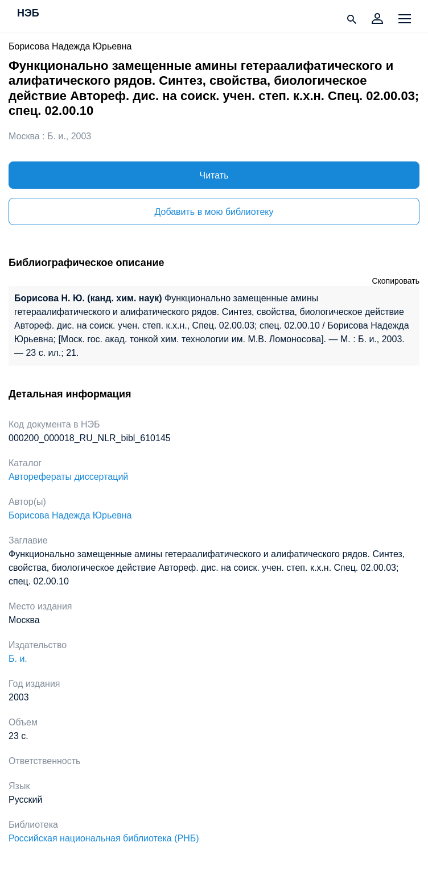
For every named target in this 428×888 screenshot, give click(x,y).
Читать (214, 175)
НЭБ (28, 14)
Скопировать (395, 280)
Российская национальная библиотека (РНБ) (104, 838)
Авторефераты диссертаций (68, 477)
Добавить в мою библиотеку (213, 212)
